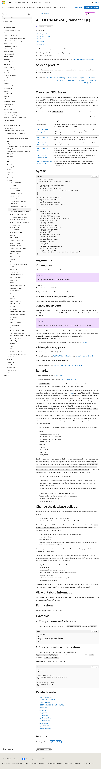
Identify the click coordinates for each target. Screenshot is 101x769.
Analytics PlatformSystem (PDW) (83, 80)
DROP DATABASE (58, 376)
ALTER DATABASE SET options (62, 356)
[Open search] (92, 2)
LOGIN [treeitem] (12, 267)
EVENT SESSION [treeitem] (14, 238)
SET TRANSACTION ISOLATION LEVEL (51, 705)
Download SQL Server (91, 7)
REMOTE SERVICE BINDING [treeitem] (17, 285)
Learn (37, 14)
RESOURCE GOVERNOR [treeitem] (16, 288)
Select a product (42, 34)
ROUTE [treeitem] (12, 296)
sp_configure (43, 710)
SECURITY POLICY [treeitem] (15, 304)
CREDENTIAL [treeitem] (13, 204)
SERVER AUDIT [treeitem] (14, 309)
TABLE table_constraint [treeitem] (16, 341)
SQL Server (48, 14)
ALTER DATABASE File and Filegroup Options (67, 365)
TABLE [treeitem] (11, 328)
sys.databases (43, 715)
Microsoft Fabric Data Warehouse (92, 80)
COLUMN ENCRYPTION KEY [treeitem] (18, 201)
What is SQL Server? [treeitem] (11, 35)
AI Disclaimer (6, 763)
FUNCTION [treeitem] (13, 259)
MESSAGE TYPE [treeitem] (14, 272)
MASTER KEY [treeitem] (13, 269)
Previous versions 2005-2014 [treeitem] (12, 30)
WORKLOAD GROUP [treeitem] (16, 351)
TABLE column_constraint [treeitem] (17, 330)
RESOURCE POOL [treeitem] (15, 291)
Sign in (97, 2)
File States (70, 393)
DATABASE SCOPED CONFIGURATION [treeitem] (15, 229)
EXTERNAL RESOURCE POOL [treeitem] (18, 248)
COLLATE (85, 343)
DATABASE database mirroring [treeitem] (18, 217)
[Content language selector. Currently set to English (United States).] (10, 759)
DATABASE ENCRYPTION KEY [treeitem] (18, 220)
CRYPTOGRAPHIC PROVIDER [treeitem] (18, 206)
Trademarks (77, 763)
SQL (42, 14)
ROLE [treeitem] (11, 293)
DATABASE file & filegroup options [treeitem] (19, 222)
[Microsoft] (3, 2)
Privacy (41, 763)
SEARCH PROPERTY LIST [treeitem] (17, 301)
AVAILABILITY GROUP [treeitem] (16, 193)
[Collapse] (29, 14)
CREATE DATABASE (45, 697)
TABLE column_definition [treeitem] (17, 333)
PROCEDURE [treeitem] (13, 280)
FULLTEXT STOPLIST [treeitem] (15, 256)
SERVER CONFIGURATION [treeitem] (17, 314)
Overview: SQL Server (43, 36)
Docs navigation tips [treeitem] (9, 27)
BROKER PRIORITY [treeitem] (15, 196)
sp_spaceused (43, 713)
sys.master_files (44, 726)
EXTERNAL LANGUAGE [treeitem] (16, 243)
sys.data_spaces (44, 720)
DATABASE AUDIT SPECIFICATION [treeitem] (19, 212)
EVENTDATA (43, 707)
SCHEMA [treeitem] (12, 298)
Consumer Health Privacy (53, 763)
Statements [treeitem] (11, 175)
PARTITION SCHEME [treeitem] (15, 277)
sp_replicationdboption (56, 108)
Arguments (40, 41)
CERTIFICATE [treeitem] (13, 198)
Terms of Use (68, 763)
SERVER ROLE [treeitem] (14, 317)
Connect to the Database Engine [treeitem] (14, 41)
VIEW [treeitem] (11, 349)
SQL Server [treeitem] (7, 25)
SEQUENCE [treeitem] (13, 306)
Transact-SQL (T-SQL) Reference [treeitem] (16, 133)
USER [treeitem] (11, 346)
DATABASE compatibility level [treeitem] (18, 214)
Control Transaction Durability (85, 356)
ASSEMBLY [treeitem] (13, 185)
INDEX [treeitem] (11, 261)
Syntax (39, 38)
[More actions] (97, 13)
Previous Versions (17, 763)
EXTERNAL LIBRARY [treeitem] (15, 246)
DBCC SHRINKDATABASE (69, 380)
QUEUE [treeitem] (12, 283)
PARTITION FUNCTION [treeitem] (16, 275)
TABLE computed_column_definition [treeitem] (20, 335)
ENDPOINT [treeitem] (13, 235)
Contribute (33, 763)
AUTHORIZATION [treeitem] (15, 191)
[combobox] (16, 17)
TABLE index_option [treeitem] (15, 338)
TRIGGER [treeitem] (12, 343)
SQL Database (51, 78)
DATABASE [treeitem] (13, 209)
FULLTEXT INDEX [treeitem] (14, 254)
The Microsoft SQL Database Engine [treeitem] (15, 38)
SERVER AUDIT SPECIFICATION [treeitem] (18, 312)
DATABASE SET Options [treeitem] (16, 232)
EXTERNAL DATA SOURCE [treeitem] (17, 240)
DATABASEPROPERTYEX (47, 700)
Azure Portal (78, 7)
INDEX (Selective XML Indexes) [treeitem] (18, 264)
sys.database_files (45, 718)
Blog (25, 763)
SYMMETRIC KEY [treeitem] (14, 325)
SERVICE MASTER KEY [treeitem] (16, 322)
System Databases (45, 728)
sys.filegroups (43, 723)
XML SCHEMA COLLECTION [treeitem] (18, 354)
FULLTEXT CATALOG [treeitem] (15, 251)
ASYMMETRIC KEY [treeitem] (15, 188)
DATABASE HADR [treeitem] (15, 225)
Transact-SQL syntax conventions (83, 59)
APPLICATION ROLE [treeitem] (15, 183)
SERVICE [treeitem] (12, 320)
